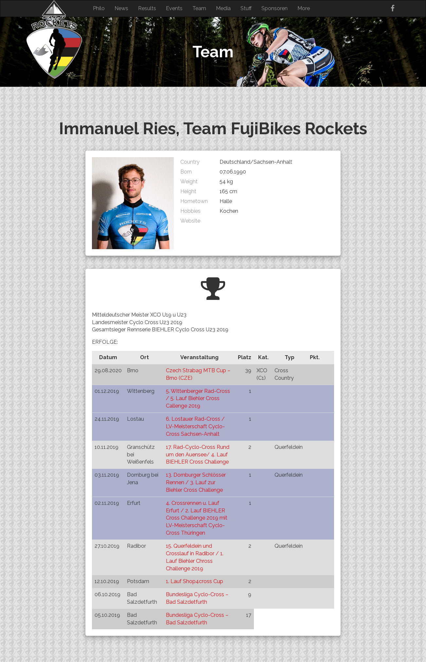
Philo (99, 8)
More (303, 8)
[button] (133, 203)
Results (147, 8)
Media (223, 8)
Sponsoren (274, 8)
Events (174, 8)
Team (199, 8)
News (121, 8)
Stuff (246, 8)
